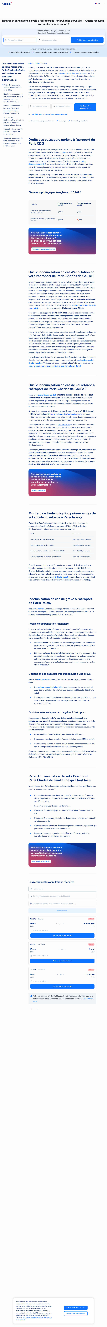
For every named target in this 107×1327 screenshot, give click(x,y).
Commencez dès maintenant (40, 861)
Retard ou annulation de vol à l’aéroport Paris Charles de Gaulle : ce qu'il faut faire (13, 142)
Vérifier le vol (62, 911)
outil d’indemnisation (61, 577)
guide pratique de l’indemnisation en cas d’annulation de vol (54, 366)
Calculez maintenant (38, 490)
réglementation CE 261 (46, 395)
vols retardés (64, 424)
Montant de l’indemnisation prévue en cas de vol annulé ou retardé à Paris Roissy (13, 121)
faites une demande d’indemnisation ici (65, 414)
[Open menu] (104, 3)
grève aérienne (39, 609)
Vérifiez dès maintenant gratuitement (43, 249)
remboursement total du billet (50, 687)
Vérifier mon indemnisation (87, 40)
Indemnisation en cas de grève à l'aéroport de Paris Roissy (13, 131)
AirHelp (30, 63)
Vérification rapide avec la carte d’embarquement (50, 114)
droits (62, 152)
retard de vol (43, 679)
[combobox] (20, 40)
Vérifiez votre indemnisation (85, 107)
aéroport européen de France (72, 73)
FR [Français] (97, 3)
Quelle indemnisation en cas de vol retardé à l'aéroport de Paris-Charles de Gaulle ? (13, 109)
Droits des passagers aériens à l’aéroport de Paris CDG (12, 87)
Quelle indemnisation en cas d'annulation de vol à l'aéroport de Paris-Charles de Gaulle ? (13, 98)
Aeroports (38, 63)
